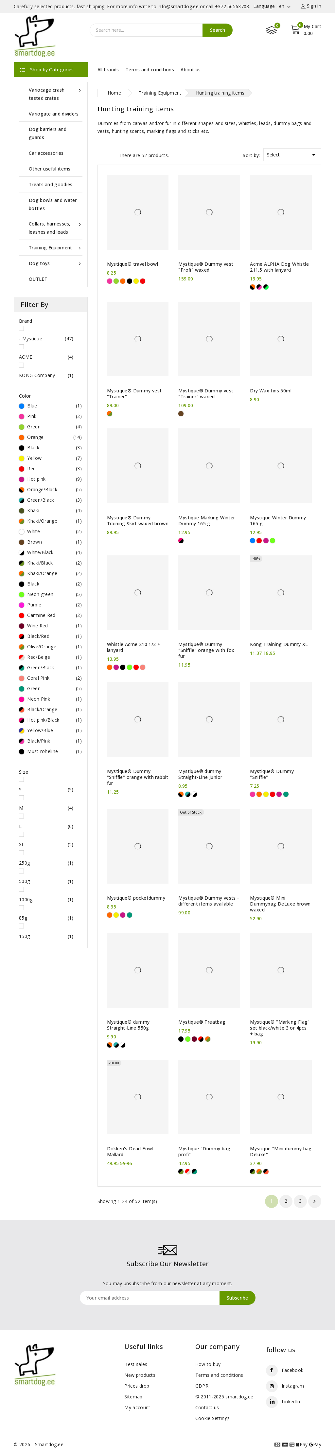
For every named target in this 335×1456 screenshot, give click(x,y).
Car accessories (46, 153)
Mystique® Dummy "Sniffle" (272, 774)
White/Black (54, 552)
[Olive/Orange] (207, 1039)
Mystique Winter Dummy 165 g (278, 521)
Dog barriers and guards (47, 133)
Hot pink (54, 479)
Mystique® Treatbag (201, 1022)
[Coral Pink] (142, 667)
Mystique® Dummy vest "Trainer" (134, 394)
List (112, 155)
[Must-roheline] (266, 287)
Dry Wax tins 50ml (270, 391)
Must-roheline (54, 751)
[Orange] (122, 281)
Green (54, 427)
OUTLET (38, 279)
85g (46, 918)
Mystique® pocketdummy (136, 898)
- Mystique (46, 339)
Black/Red (54, 636)
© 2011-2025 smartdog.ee (224, 1396)
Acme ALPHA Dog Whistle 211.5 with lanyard (279, 267)
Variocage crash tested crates (55, 93)
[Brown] (181, 413)
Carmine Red (54, 615)
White (54, 531)
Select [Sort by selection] (292, 154)
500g (46, 881)
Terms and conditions (150, 69)
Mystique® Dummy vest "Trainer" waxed (205, 394)
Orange (54, 437)
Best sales (135, 1364)
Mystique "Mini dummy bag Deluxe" (281, 1152)
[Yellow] (136, 281)
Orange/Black (54, 490)
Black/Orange (54, 709)
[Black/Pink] (259, 287)
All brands (108, 69)
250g (46, 863)
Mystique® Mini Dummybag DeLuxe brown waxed (280, 904)
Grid (100, 155)
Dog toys (55, 263)
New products (139, 1375)
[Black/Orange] (266, 1171)
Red (54, 469)
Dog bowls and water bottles (53, 204)
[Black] (129, 281)
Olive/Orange (54, 647)
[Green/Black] (187, 794)
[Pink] (109, 281)
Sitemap (133, 1396)
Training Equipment (55, 247)
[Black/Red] (200, 1039)
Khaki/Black (54, 563)
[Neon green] (272, 540)
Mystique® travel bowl (132, 264)
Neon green (54, 594)
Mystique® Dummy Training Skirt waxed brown (137, 521)
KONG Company (46, 375)
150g (46, 936)
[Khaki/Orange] (109, 413)
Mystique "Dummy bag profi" (204, 1152)
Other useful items (49, 169)
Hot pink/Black (54, 720)
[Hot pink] (266, 540)
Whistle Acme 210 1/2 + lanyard (134, 647)
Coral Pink (54, 678)
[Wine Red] (194, 1039)
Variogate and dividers (54, 114)
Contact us (207, 1407)
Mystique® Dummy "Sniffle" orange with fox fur (206, 650)
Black (54, 448)
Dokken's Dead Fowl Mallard (130, 1152)
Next (314, 1201)
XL (46, 845)
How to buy (208, 1364)
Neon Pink (54, 699)
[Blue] (252, 540)
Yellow (54, 458)
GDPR (201, 1386)
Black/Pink (54, 741)
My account (137, 1407)
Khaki (54, 510)
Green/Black (54, 500)
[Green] (116, 281)
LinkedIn (291, 1401)
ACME (46, 357)
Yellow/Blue (54, 730)
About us (191, 69)
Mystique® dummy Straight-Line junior (200, 774)
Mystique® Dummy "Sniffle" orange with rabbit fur (137, 777)
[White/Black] (194, 794)
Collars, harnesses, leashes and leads (55, 227)
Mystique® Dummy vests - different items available (208, 901)
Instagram (293, 1386)
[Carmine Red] (136, 667)
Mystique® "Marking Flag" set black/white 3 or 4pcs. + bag (280, 1028)
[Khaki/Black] (181, 1171)
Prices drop (136, 1386)
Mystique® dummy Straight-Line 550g (128, 1025)
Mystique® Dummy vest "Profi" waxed (205, 267)
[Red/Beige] (187, 1171)
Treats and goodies (50, 184)
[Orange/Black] (252, 287)
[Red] (142, 281)
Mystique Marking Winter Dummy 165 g (206, 521)
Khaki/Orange (54, 521)
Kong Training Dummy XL (279, 644)
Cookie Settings (212, 1418)
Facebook (292, 1370)
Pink (54, 416)
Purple (54, 605)
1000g (46, 900)
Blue (54, 406)
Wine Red (54, 626)
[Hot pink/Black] (181, 540)
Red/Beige (54, 657)
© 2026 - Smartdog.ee (38, 1444)
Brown (54, 542)
